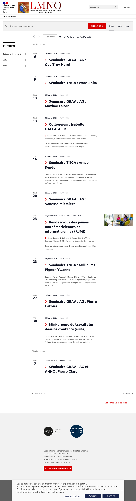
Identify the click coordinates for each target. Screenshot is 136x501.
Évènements (12, 16)
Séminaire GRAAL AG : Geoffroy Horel (65, 62)
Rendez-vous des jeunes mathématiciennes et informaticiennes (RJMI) (67, 226)
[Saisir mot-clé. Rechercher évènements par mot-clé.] (45, 26)
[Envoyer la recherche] (116, 7)
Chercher (97, 26)
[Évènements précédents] (33, 36)
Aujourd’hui (50, 36)
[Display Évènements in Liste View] (111, 26)
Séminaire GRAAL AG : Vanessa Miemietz (65, 201)
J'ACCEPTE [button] (92, 496)
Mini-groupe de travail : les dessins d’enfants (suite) (69, 326)
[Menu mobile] (125, 7)
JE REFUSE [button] (110, 496)
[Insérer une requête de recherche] (103, 7)
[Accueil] (4, 16)
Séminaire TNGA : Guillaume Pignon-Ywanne (70, 267)
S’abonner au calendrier (116, 402)
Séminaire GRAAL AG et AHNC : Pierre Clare (67, 369)
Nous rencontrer (56, 468)
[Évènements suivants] (39, 36)
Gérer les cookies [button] (72, 495)
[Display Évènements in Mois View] (120, 26)
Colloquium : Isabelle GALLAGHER (64, 126)
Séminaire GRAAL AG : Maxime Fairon (65, 103)
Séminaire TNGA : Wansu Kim (73, 82)
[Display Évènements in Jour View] (127, 26)
